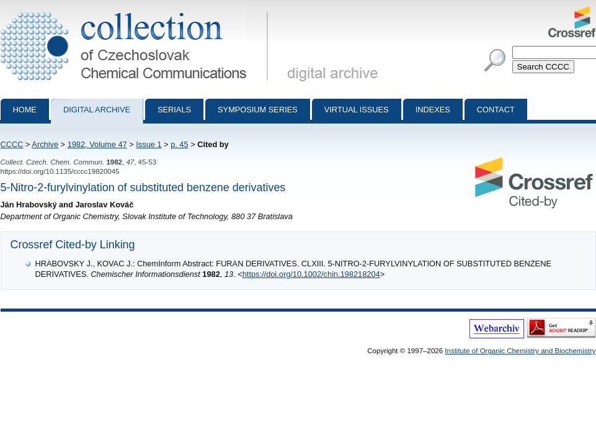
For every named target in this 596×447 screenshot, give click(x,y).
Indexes (433, 109)
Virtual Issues (356, 109)
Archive (45, 144)
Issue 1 (148, 144)
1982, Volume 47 (97, 144)
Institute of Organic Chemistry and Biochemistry (520, 350)
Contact (496, 109)
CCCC (12, 144)
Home (25, 109)
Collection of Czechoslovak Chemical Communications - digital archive (137, 11)
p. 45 (179, 144)
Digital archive (96, 109)
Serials (174, 109)
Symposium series (258, 109)
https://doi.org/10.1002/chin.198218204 (311, 274)
